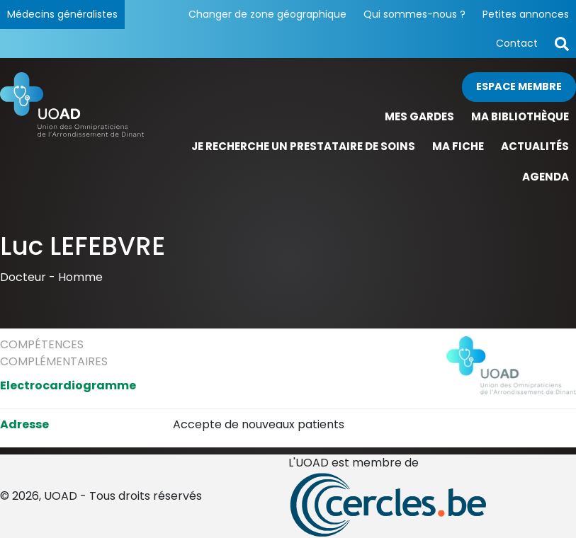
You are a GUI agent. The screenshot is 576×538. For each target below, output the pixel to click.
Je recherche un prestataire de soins (303, 146)
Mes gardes (419, 116)
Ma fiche (458, 146)
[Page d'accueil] (72, 132)
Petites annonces (525, 14)
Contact (517, 43)
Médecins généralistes (62, 14)
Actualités (535, 146)
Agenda (545, 176)
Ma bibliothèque (520, 116)
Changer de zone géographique (267, 14)
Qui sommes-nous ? (414, 14)
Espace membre (519, 86)
